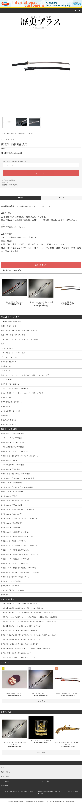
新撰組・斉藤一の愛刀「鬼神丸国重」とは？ (16, 653)
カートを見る (45, 781)
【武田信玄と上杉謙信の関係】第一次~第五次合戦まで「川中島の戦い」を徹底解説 (29, 617)
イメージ (61, 198)
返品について (6, 182)
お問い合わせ (4, 785)
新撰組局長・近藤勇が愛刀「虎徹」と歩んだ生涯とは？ (19, 644)
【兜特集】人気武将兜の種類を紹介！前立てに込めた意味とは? (22, 608)
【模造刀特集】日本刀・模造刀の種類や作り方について (19, 604)
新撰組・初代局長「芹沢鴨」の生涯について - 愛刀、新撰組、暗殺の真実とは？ (28, 648)
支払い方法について (14, 791)
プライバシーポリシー (60, 791)
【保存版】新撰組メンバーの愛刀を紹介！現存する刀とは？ (21, 626)
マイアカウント (5, 781)
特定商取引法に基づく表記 (10, 185)
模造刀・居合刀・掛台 (12, 133)
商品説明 (20, 198)
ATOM (42, 794)
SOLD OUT (41, 173)
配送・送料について (26, 791)
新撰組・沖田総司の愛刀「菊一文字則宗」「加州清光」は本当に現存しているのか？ (29, 635)
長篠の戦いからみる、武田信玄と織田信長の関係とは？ (19, 630)
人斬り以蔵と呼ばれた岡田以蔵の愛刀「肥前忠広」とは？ (20, 639)
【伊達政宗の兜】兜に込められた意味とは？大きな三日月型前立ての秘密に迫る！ (28, 621)
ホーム (3, 133)
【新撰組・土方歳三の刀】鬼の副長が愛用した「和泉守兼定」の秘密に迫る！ (27, 612)
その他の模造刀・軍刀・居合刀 (26, 133)
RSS (39, 794)
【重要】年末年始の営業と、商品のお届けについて (18, 657)
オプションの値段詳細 (8, 180)
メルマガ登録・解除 (72, 791)
